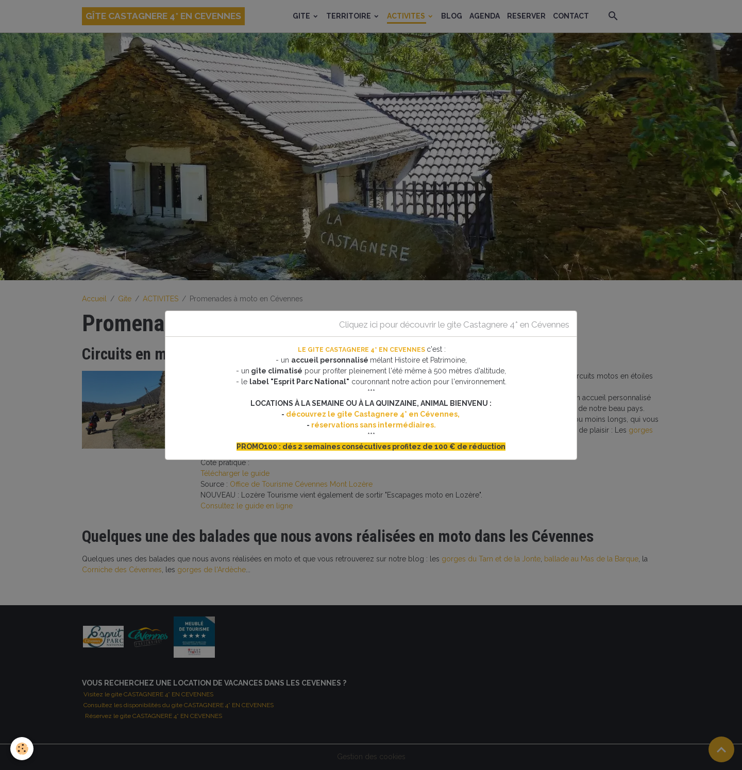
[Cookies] (21, 748)
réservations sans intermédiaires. (373, 425)
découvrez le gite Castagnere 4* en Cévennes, (373, 414)
